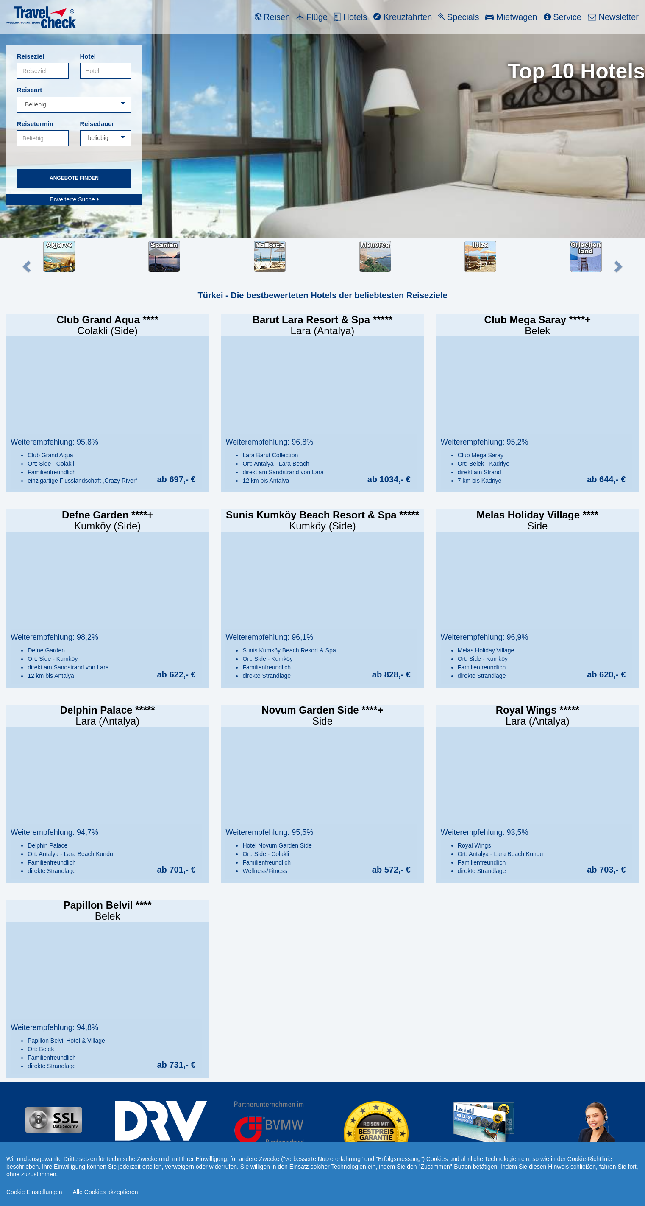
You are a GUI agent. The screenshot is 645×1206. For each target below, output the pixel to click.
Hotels (350, 17)
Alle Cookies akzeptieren (105, 1192)
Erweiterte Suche (74, 199)
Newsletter (613, 17)
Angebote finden (74, 178)
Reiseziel (30, 56)
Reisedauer (97, 123)
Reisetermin (35, 123)
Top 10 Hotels (576, 71)
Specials (458, 17)
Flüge (312, 17)
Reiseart (29, 89)
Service (562, 17)
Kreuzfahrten (402, 17)
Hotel (88, 56)
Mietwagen (511, 17)
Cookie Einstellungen (34, 1192)
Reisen (272, 17)
